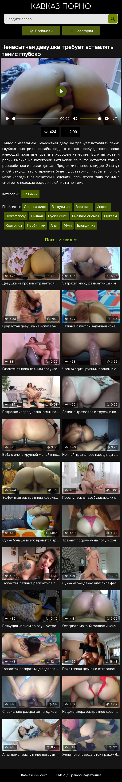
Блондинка (86, 225)
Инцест (103, 206)
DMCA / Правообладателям (78, 775)
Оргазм (110, 216)
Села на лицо (35, 206)
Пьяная (37, 216)
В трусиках (61, 206)
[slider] (35, 118)
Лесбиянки (36, 225)
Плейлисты (41, 31)
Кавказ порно (61, 7)
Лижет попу (16, 216)
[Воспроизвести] (7, 118)
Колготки (14, 225)
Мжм (68, 225)
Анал (55, 225)
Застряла (83, 206)
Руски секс (57, 216)
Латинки (30, 194)
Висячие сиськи (85, 216)
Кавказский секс (34, 775)
